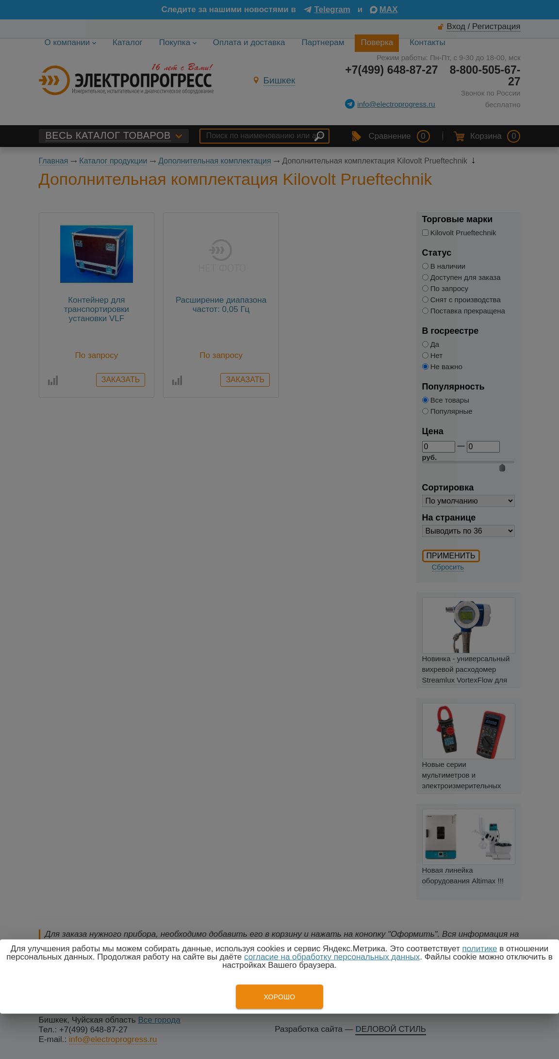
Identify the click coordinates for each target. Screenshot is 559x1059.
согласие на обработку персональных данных (332, 956)
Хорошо (279, 997)
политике (479, 948)
